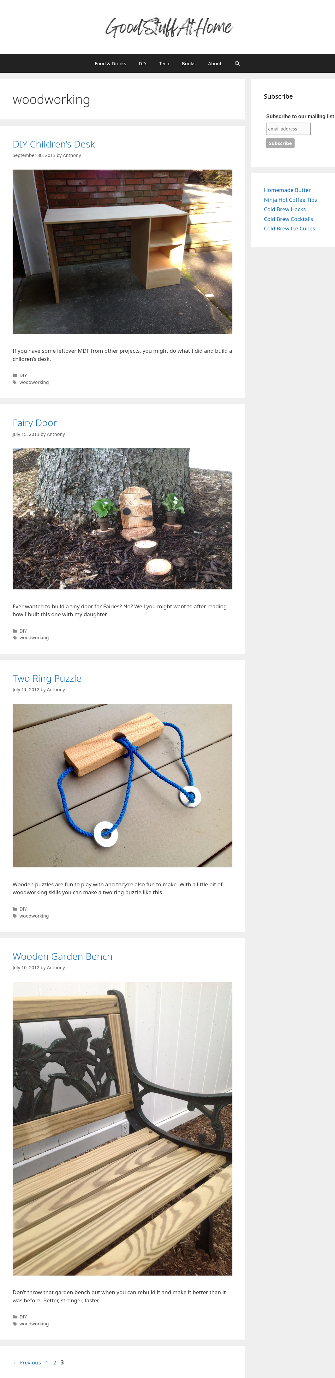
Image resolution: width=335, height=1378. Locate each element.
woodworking (34, 382)
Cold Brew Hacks (285, 209)
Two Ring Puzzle (47, 678)
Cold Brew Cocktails (288, 219)
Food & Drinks (110, 63)
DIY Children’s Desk (54, 143)
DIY (143, 63)
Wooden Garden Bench (63, 956)
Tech (164, 63)
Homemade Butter (287, 190)
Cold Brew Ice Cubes (289, 228)
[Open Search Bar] (237, 63)
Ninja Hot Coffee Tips (290, 199)
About (215, 63)
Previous (27, 1362)
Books (188, 63)
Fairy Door (35, 422)
